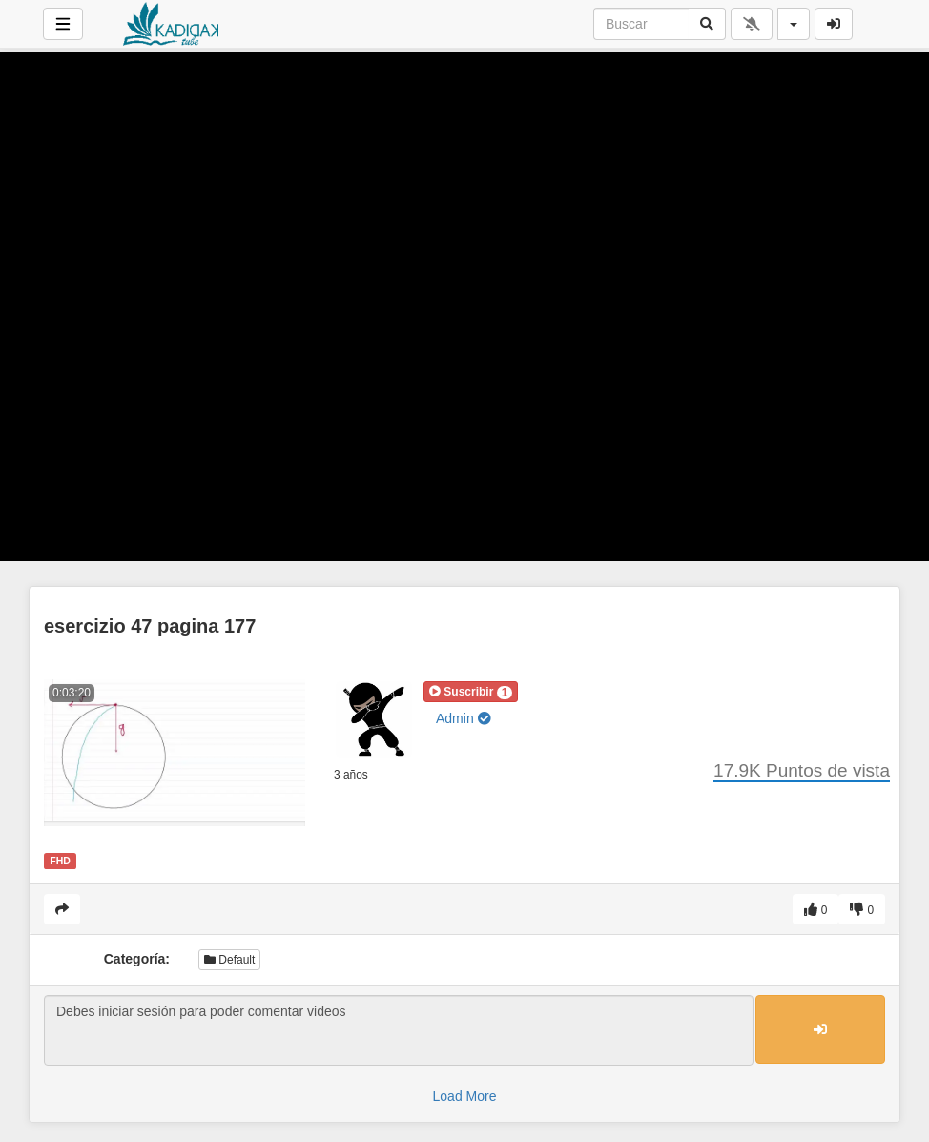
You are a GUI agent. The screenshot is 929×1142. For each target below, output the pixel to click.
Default (229, 959)
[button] (470, 691)
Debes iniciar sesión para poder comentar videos (399, 1030)
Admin (463, 718)
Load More (465, 1096)
